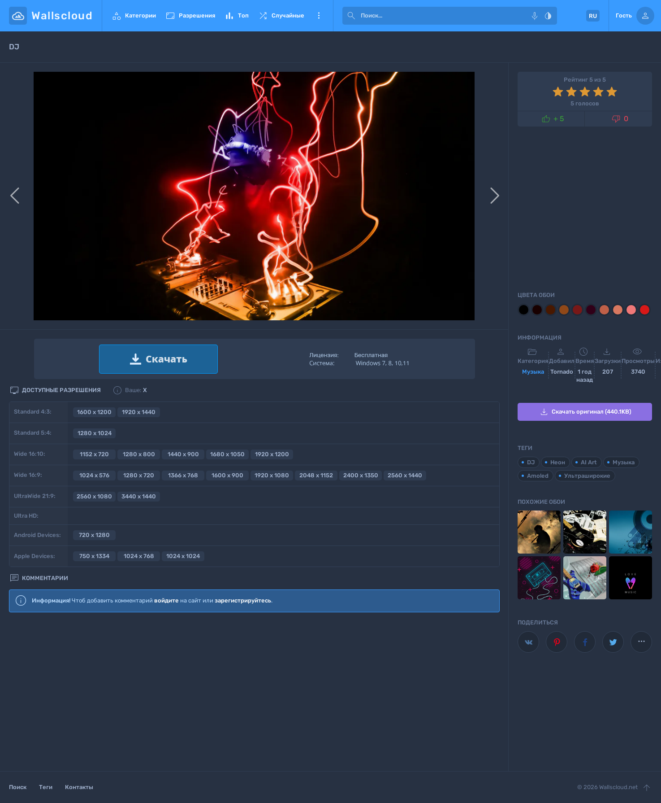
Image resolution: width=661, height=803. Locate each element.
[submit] (351, 16)
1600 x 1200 (94, 412)
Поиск (17, 787)
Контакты (79, 787)
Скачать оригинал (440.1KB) (585, 412)
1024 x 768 (139, 556)
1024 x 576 (94, 475)
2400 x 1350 (360, 475)
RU (593, 16)
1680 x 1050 (227, 454)
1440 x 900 (183, 454)
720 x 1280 (94, 535)
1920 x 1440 (139, 412)
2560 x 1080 (94, 496)
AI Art (589, 462)
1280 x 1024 (95, 433)
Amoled (538, 475)
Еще (318, 15)
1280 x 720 (138, 475)
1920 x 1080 (272, 475)
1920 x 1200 (272, 454)
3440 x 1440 (138, 496)
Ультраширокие (587, 475)
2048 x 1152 (316, 475)
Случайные (281, 15)
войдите (166, 600)
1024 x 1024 (183, 556)
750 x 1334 (94, 556)
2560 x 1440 (405, 475)
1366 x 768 (183, 475)
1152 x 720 (94, 454)
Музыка (533, 371)
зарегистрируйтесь (243, 600)
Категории (133, 15)
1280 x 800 (139, 454)
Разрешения (190, 15)
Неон (557, 462)
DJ (531, 462)
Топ (236, 15)
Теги (45, 787)
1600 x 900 (227, 475)
